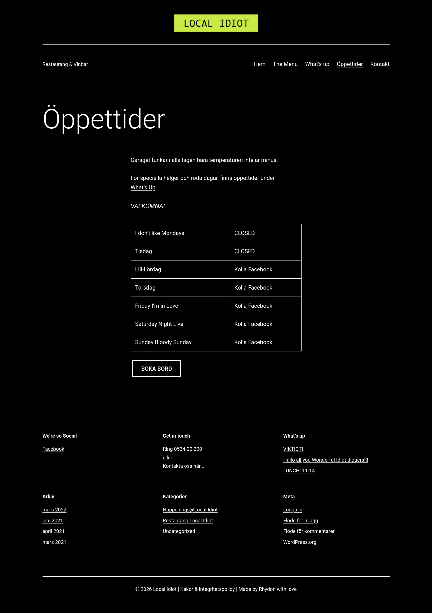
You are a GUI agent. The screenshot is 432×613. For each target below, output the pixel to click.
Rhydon (267, 589)
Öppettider (350, 64)
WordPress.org (300, 542)
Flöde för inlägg (300, 520)
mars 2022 (55, 510)
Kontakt (380, 64)
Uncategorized (179, 531)
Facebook (53, 449)
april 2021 (54, 531)
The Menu (285, 64)
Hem (259, 64)
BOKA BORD (156, 368)
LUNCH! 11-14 (299, 470)
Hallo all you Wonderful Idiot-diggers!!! (325, 460)
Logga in (293, 510)
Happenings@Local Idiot (190, 510)
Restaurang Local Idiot (188, 520)
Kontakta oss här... (183, 466)
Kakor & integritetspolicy (207, 589)
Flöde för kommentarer (309, 531)
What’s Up (143, 187)
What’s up (317, 64)
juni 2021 (53, 520)
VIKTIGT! (293, 449)
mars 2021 (55, 542)
